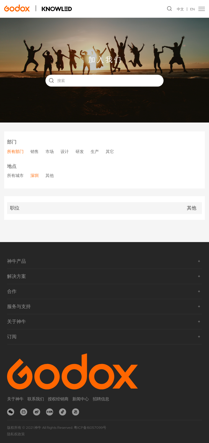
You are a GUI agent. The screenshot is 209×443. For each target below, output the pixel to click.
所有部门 (15, 151)
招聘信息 (101, 399)
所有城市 (15, 175)
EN (192, 9)
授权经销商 (58, 399)
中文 (180, 9)
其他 (49, 175)
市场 (49, 151)
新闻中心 (80, 399)
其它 (110, 151)
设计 (65, 151)
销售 (34, 151)
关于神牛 (15, 399)
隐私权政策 (16, 434)
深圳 (34, 175)
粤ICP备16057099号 (90, 427)
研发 (80, 151)
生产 (95, 151)
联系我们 (35, 399)
